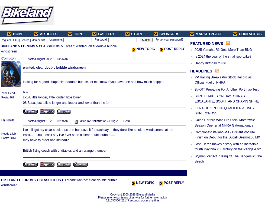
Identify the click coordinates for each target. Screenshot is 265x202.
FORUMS (28, 46)
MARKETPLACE (206, 34)
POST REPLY (172, 49)
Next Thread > (177, 172)
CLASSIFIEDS (49, 46)
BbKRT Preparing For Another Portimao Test (226, 89)
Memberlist (38, 40)
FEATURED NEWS (206, 43)
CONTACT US (247, 34)
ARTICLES (45, 34)
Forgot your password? (169, 39)
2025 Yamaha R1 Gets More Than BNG (223, 50)
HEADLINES (201, 71)
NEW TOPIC (143, 49)
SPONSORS (166, 34)
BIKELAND (9, 46)
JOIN (75, 34)
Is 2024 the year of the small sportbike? (223, 56)
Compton (8, 58)
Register (6, 40)
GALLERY (103, 34)
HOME (15, 34)
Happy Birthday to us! (210, 63)
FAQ (15, 40)
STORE (134, 34)
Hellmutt (7, 120)
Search (25, 40)
